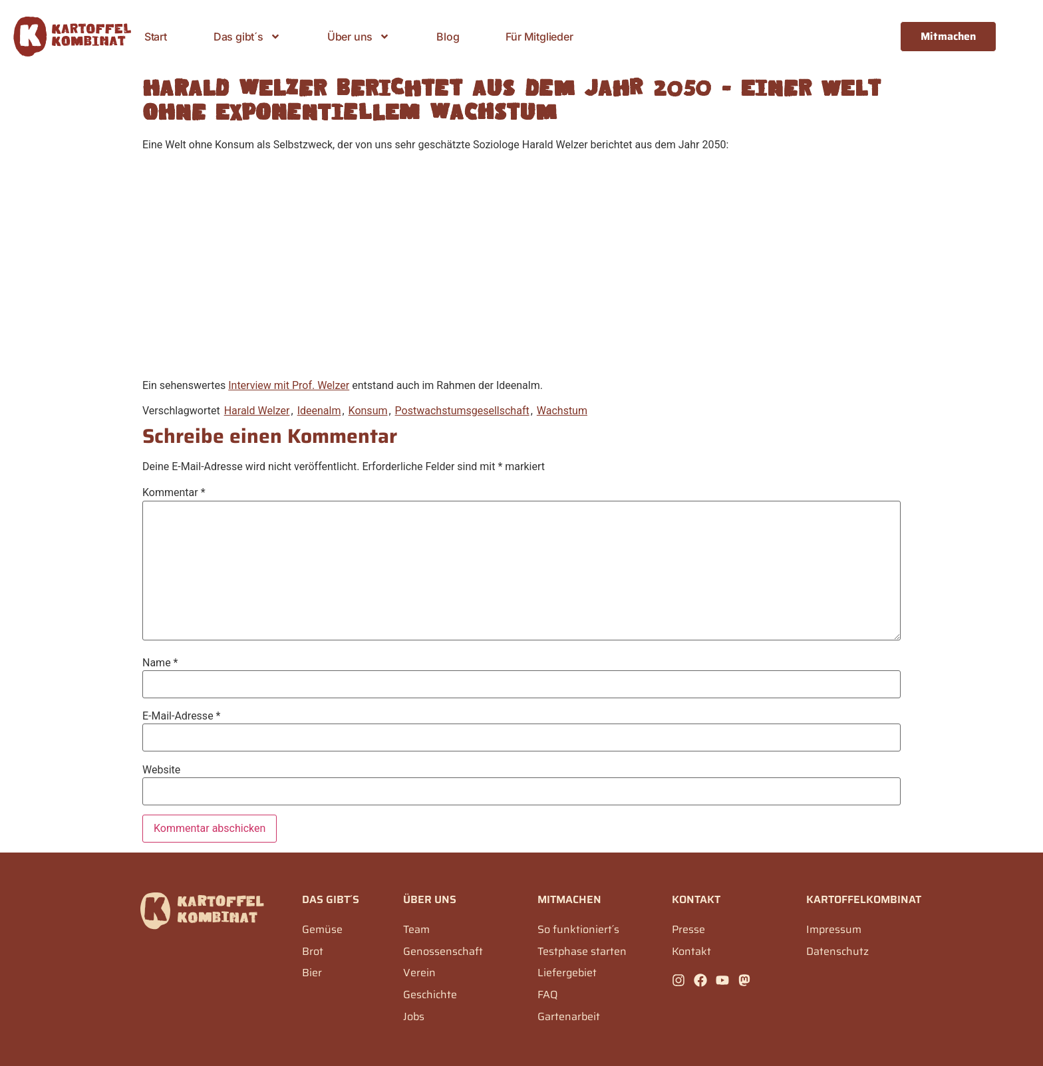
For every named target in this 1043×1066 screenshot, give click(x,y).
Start (155, 36)
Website (161, 770)
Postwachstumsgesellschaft (462, 410)
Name (160, 663)
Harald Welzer (257, 410)
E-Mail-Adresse (181, 716)
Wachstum (562, 410)
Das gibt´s (247, 36)
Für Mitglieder (539, 36)
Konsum (368, 410)
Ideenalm (319, 410)
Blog (447, 36)
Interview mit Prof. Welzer (288, 385)
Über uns (358, 36)
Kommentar (174, 492)
